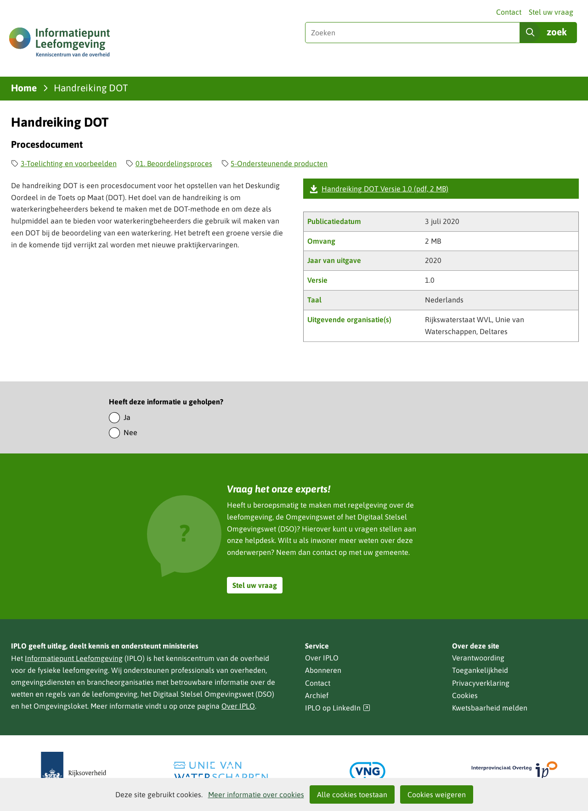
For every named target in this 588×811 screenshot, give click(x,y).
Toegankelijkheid (480, 670)
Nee (130, 432)
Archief (316, 695)
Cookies (465, 695)
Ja (127, 417)
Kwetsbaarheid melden (489, 708)
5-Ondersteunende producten (279, 163)
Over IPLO (238, 706)
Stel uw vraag (551, 12)
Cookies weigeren (436, 794)
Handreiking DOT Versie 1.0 (385, 189)
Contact (508, 12)
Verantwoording (478, 658)
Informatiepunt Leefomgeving (74, 658)
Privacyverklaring (480, 683)
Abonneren (323, 670)
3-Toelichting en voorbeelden (69, 163)
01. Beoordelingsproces (174, 163)
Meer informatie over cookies (256, 794)
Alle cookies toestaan (352, 794)
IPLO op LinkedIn (337, 708)
